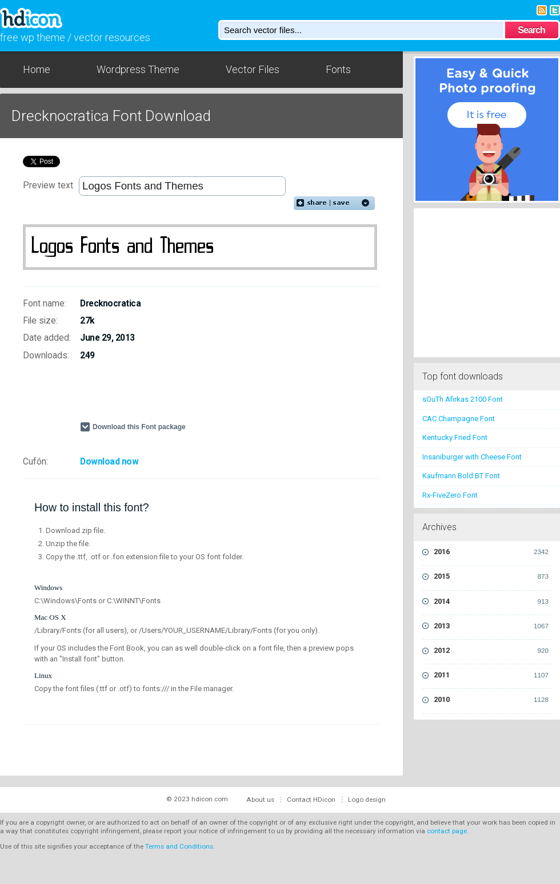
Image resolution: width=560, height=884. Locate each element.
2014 (491, 601)
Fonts (338, 69)
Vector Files (252, 69)
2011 (491, 675)
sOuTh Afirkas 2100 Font (462, 399)
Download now (109, 462)
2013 (491, 626)
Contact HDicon (311, 800)
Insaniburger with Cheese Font (472, 457)
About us (260, 800)
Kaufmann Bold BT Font (461, 475)
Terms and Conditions (179, 846)
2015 (491, 576)
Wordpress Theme (138, 69)
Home (36, 69)
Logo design (367, 800)
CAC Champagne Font (458, 418)
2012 (491, 650)
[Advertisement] (169, 396)
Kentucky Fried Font (454, 437)
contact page (447, 831)
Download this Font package (139, 427)
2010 (491, 700)
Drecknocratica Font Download (111, 115)
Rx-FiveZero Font (450, 495)
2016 (491, 552)
